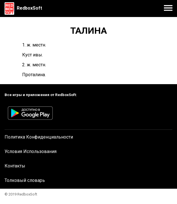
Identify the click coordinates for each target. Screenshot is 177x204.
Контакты (15, 166)
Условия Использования (31, 151)
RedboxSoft (29, 8)
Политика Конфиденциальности (39, 137)
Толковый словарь (25, 180)
